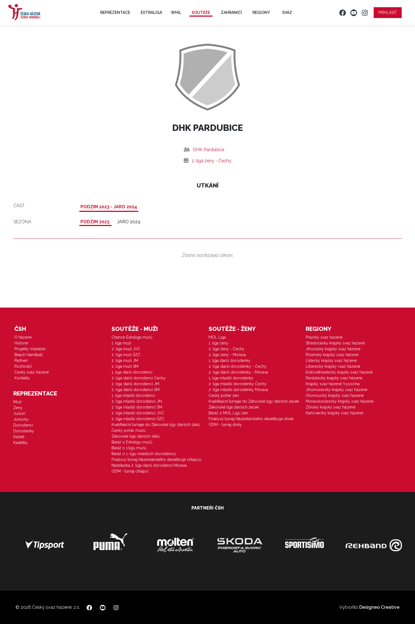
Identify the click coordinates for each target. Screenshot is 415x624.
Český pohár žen (224, 395)
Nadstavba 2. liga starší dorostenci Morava (149, 465)
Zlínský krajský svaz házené (330, 407)
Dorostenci (23, 425)
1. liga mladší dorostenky (231, 378)
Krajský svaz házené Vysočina (333, 384)
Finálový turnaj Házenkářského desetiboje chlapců (156, 459)
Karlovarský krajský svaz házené (334, 413)
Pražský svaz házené (324, 337)
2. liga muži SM (125, 366)
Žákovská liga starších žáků (136, 436)
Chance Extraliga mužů (132, 337)
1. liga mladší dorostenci (133, 395)
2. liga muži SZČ (126, 354)
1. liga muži (121, 343)
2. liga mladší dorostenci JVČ (138, 413)
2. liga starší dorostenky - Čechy (238, 366)
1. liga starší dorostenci (132, 372)
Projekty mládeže (29, 349)
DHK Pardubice (208, 149)
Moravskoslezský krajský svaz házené (339, 401)
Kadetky (20, 442)
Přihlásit (387, 12)
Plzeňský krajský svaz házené (332, 354)
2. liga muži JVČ (126, 349)
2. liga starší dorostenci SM (136, 389)
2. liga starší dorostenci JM (135, 384)
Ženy (17, 407)
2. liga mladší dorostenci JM (137, 401)
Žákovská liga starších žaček (234, 407)
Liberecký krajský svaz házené (333, 366)
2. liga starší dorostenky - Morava (238, 372)
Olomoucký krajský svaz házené (335, 395)
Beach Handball (28, 354)
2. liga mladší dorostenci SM (137, 407)
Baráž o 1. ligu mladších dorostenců (144, 453)
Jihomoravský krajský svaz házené (336, 389)
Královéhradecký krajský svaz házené (339, 372)
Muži (17, 402)
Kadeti (18, 437)
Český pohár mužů (128, 430)
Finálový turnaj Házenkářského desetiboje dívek (251, 419)
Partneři (21, 360)
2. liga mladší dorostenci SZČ (138, 419)
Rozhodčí (23, 366)
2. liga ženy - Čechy (211, 160)
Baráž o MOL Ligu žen (228, 413)
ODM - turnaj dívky (225, 424)
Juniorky (21, 419)
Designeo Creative (379, 607)
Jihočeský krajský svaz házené (333, 349)
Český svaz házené (31, 372)
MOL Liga (217, 337)
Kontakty (22, 378)
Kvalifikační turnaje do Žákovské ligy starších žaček (254, 401)
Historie (21, 343)
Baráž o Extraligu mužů (132, 442)
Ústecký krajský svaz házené (331, 360)
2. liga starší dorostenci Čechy (139, 378)
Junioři (19, 413)
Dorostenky (23, 431)
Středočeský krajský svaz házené (335, 343)
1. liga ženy (218, 343)
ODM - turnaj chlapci (130, 471)
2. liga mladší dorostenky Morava (238, 389)
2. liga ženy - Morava (227, 354)
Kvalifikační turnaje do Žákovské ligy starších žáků (156, 424)
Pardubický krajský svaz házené (334, 378)
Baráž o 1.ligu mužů (129, 448)
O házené (23, 337)
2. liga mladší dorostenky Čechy (238, 384)
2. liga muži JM (125, 360)
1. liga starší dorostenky (229, 360)
